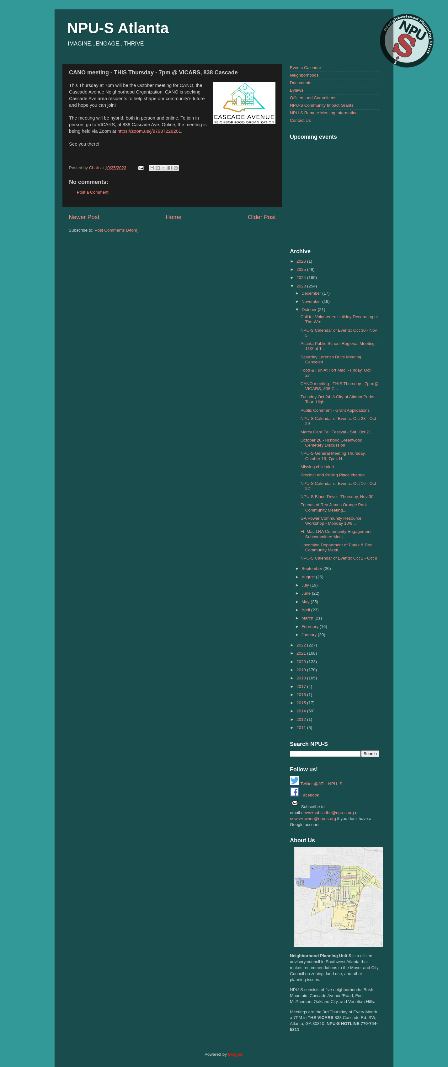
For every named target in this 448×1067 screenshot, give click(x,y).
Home (173, 217)
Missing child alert (317, 466)
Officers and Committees (313, 97)
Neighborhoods (304, 75)
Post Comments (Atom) (117, 230)
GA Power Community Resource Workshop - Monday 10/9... (331, 521)
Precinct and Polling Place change (333, 475)
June (306, 593)
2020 (301, 661)
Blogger (235, 1054)
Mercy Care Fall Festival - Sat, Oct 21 (336, 432)
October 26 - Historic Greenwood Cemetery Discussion (331, 443)
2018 (301, 678)
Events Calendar (305, 67)
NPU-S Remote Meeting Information (324, 112)
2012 (301, 719)
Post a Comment (93, 192)
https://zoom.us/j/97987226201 (149, 131)
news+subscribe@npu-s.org (327, 812)
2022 (301, 645)
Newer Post (84, 217)
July (305, 585)
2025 (301, 269)
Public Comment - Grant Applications (335, 410)
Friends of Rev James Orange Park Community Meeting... (334, 507)
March (307, 618)
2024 (301, 277)
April (306, 610)
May (306, 601)
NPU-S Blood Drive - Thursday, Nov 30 (337, 496)
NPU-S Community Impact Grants (322, 105)
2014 (301, 711)
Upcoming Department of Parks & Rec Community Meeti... (336, 547)
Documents (300, 82)
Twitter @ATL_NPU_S (316, 783)
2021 (301, 653)
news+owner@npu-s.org (313, 818)
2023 (301, 286)
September (312, 568)
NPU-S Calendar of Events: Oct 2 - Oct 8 (339, 558)
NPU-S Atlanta (118, 28)
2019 (301, 670)
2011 (301, 727)
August (308, 577)
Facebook (304, 795)
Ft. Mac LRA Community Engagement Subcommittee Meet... (336, 534)
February (310, 626)
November (311, 301)
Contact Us (300, 120)
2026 (301, 261)
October (309, 309)
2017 (301, 686)
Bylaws (296, 90)
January (309, 634)
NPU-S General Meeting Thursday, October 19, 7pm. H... (333, 456)
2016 (301, 694)
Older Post (262, 217)
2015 (301, 702)
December (311, 293)
